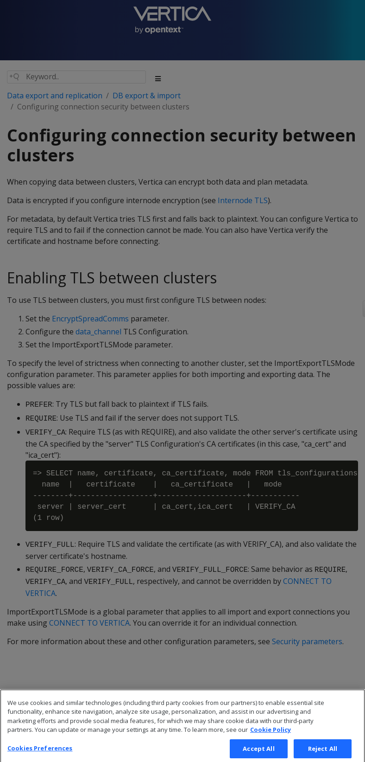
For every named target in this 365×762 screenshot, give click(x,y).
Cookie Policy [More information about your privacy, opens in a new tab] (270, 734)
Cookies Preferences (39, 752)
